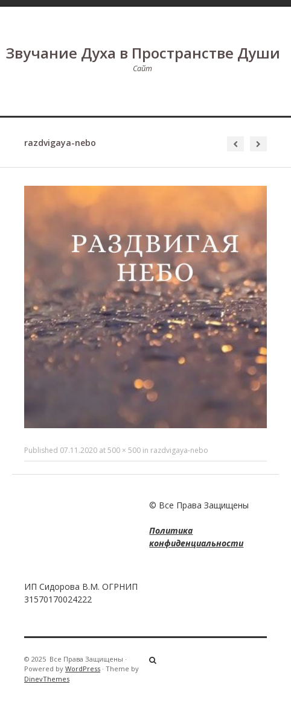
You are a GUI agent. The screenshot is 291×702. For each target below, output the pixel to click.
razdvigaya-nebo (179, 450)
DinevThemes (46, 678)
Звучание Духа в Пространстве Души (142, 53)
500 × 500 (124, 450)
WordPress (82, 668)
